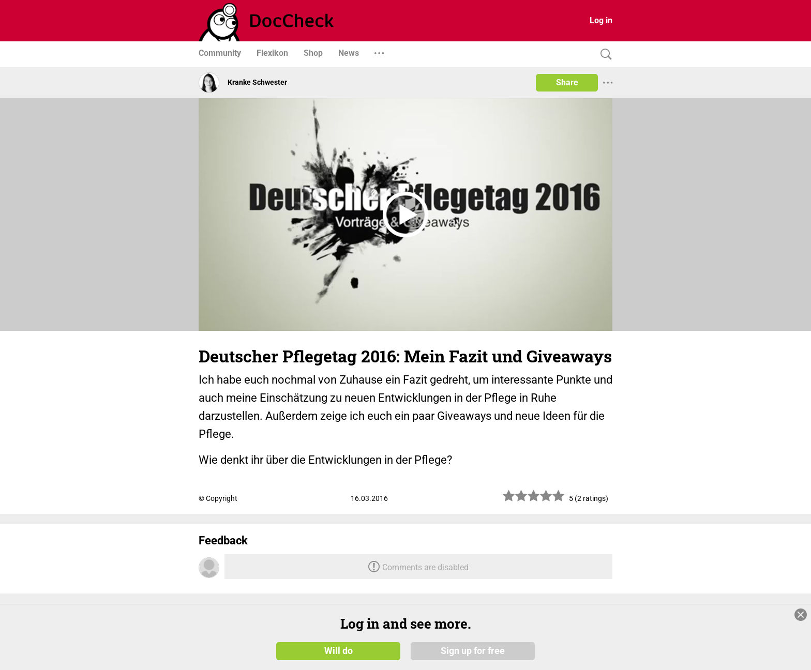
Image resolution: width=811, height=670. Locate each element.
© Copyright (218, 498)
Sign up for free (473, 650)
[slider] (534, 499)
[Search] (603, 54)
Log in (601, 20)
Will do (338, 650)
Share (567, 82)
